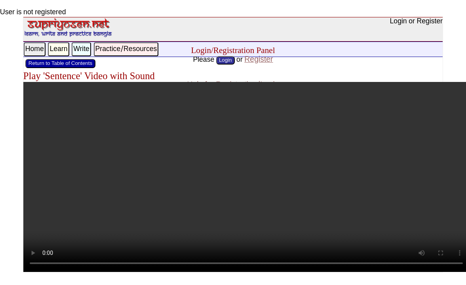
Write (81, 49)
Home (34, 49)
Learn (58, 49)
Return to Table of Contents (60, 63)
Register (258, 60)
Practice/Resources (126, 49)
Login (225, 60)
